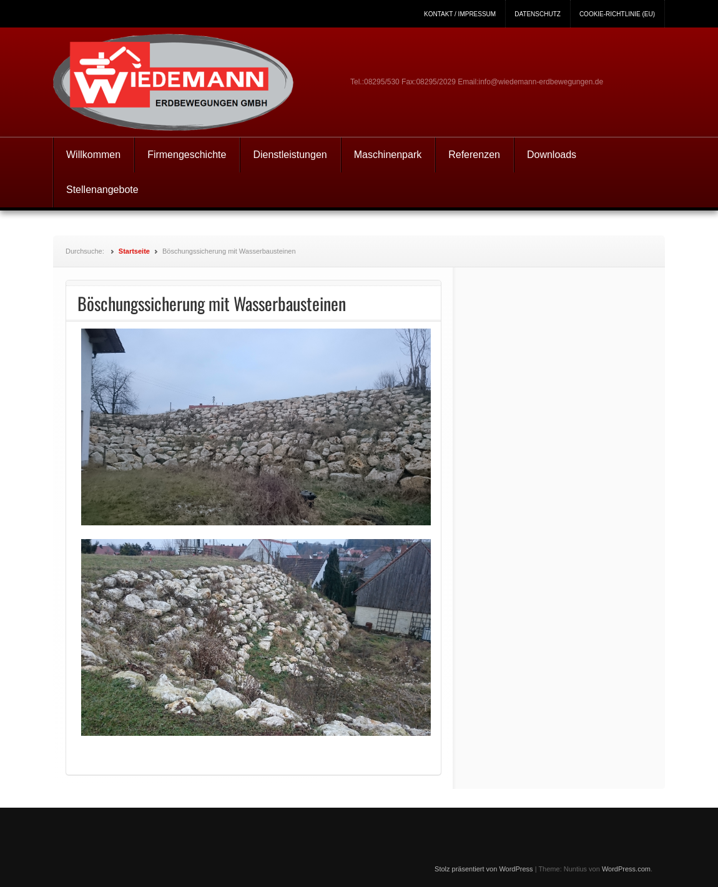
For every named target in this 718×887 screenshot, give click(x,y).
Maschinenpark (388, 154)
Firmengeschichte (186, 154)
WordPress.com (626, 869)
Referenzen (474, 154)
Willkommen (93, 154)
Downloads (551, 154)
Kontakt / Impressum (460, 14)
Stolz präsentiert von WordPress (484, 869)
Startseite (134, 251)
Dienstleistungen (290, 154)
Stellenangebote (102, 189)
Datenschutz (537, 14)
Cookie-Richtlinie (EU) (617, 14)
